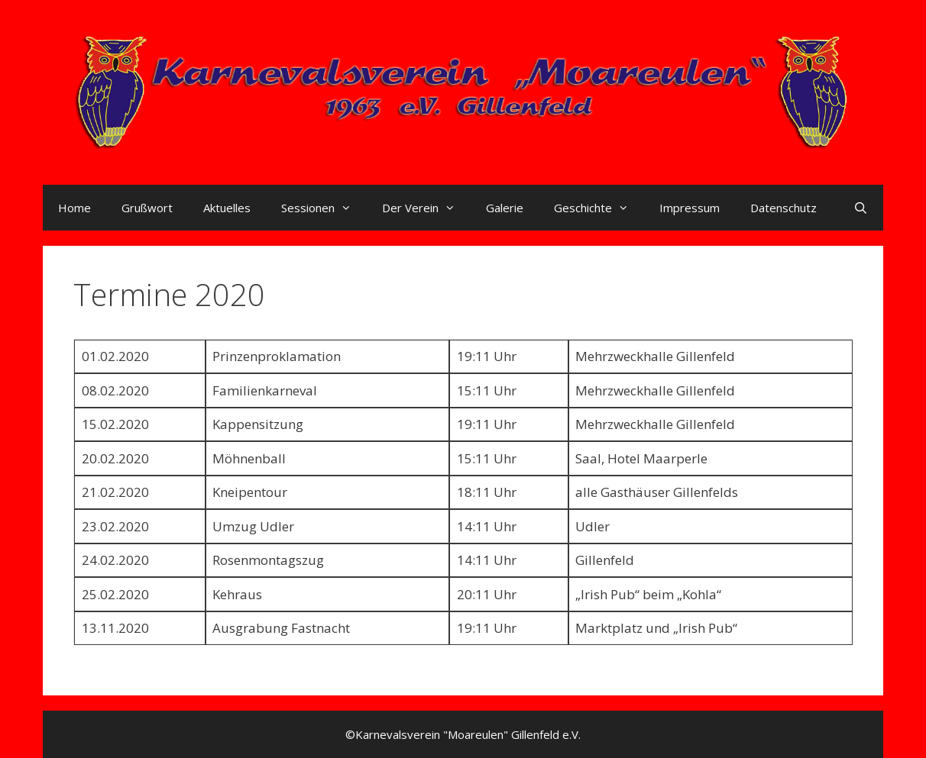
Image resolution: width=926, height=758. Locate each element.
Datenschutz (783, 207)
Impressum (689, 207)
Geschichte (599, 208)
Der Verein (426, 208)
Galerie (504, 207)
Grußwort (147, 207)
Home (74, 207)
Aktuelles (227, 207)
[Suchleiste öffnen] (860, 208)
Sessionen (324, 208)
